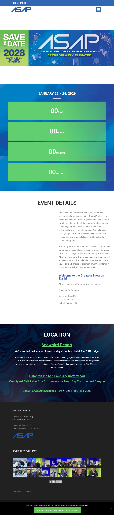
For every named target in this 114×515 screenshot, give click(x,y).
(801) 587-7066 (25, 425)
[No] (111, 509)
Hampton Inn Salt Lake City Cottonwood (57, 376)
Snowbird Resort (57, 344)
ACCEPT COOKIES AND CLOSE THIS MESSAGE (57, 510)
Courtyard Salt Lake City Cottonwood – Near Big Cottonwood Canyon (57, 381)
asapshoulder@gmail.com (28, 428)
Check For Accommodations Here (42, 390)
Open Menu (98, 9)
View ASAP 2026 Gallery (22, 491)
